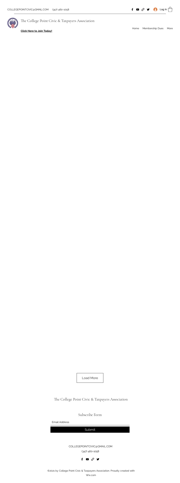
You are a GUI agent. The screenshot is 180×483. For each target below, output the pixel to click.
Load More (90, 378)
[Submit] (90, 430)
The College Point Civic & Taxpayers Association (57, 20)
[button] (170, 9)
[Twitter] (148, 9)
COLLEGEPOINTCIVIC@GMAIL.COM (28, 9)
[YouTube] (137, 9)
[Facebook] (132, 9)
